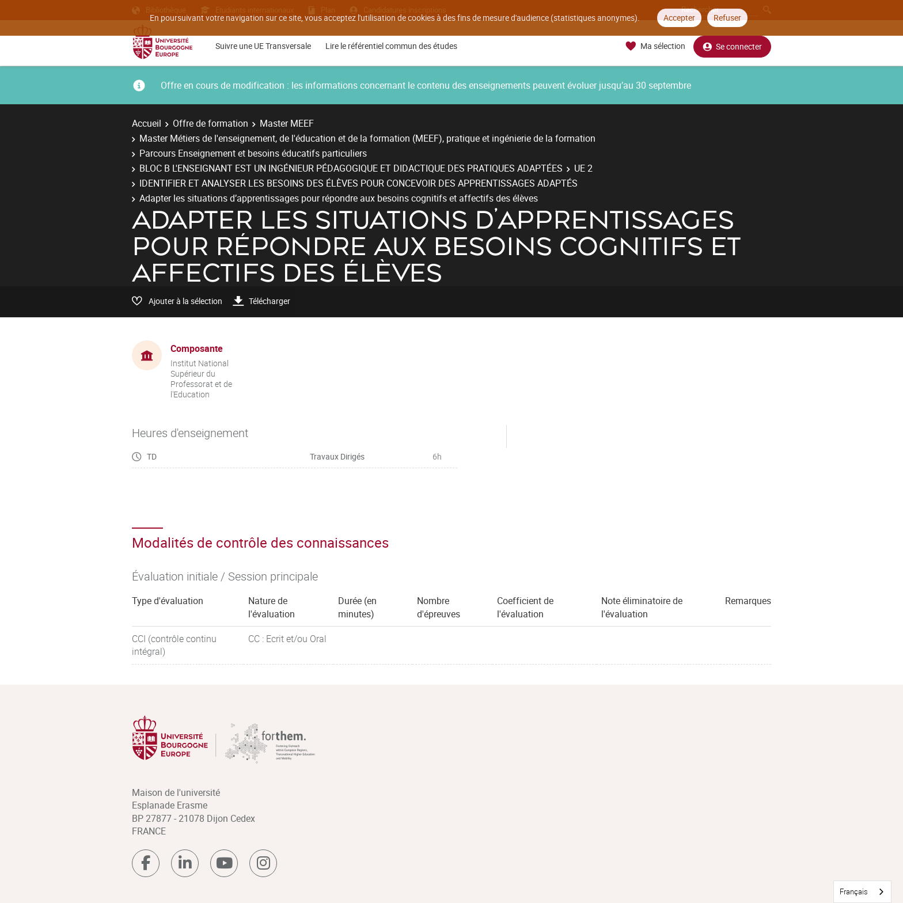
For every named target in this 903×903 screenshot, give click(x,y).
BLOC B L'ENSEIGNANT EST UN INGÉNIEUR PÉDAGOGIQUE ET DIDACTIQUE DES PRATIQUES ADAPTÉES (351, 168)
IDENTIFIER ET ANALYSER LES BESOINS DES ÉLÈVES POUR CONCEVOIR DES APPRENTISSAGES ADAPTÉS (358, 183)
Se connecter (732, 46)
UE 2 (583, 168)
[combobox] (862, 892)
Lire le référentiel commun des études (391, 45)
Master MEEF (287, 123)
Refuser (727, 17)
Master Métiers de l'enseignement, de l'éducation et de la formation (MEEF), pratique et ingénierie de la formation (367, 138)
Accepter (679, 17)
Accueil (146, 123)
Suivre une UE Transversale (263, 45)
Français (854, 891)
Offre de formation (210, 123)
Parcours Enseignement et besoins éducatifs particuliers (253, 153)
